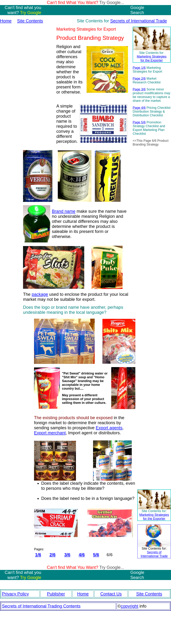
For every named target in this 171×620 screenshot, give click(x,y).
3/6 (67, 554)
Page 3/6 (139, 89)
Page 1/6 (139, 68)
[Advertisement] (27, 88)
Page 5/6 (139, 122)
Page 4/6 (139, 108)
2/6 (52, 554)
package (40, 294)
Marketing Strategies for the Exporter (151, 58)
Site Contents (30, 20)
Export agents (109, 427)
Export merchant (50, 432)
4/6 (82, 554)
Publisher (56, 593)
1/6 (38, 554)
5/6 (96, 554)
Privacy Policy (15, 593)
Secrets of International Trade (138, 20)
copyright (129, 606)
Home (6, 20)
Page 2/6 (139, 78)
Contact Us (111, 593)
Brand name (63, 211)
